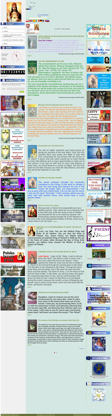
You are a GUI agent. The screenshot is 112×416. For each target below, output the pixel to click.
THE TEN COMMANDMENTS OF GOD (51, 61)
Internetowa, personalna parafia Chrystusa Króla (98, 259)
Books (5, 43)
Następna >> (82, 348)
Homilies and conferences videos (13, 40)
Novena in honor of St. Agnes (48, 205)
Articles (6, 31)
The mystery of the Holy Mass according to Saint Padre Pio (58, 320)
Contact (31, 7)
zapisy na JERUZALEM (99, 351)
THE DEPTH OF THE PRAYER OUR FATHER (53, 292)
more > (30, 55)
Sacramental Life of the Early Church (51, 146)
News (5, 27)
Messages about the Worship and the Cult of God (55, 105)
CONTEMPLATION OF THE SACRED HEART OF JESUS (57, 252)
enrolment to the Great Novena (98, 326)
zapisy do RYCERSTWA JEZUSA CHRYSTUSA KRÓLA (99, 376)
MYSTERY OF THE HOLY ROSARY (50, 178)
